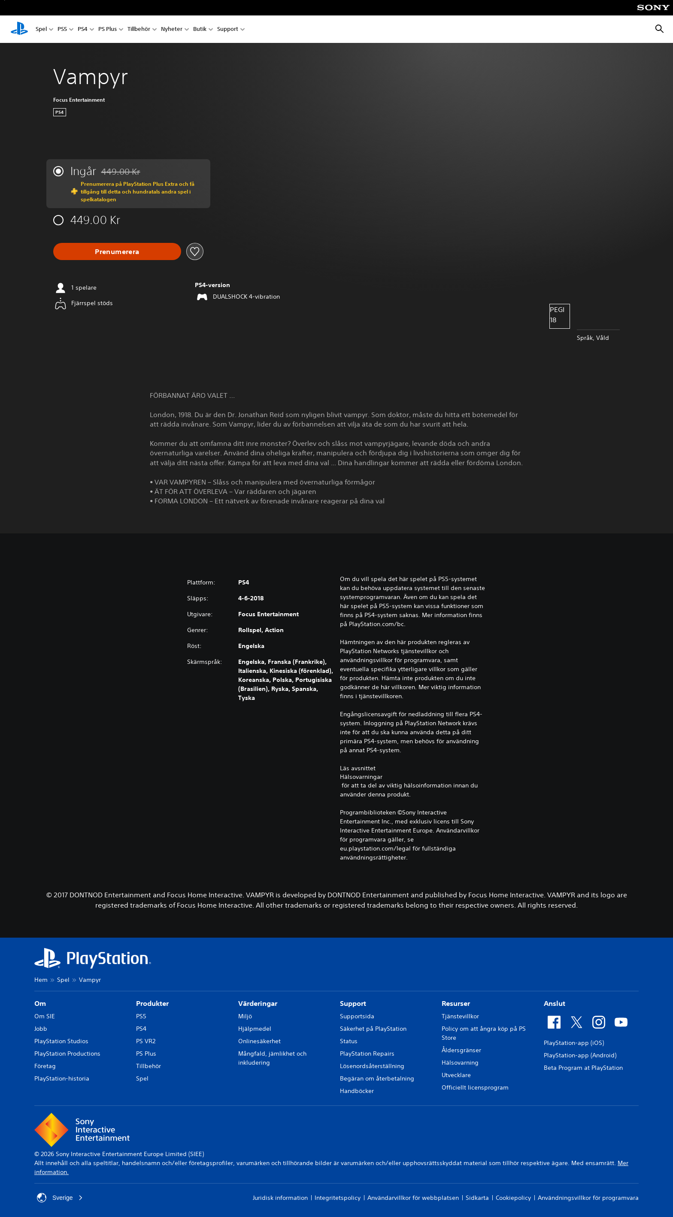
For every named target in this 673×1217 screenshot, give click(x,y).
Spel (41, 29)
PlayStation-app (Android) (580, 1055)
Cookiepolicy (513, 1198)
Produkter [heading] (152, 1003)
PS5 (62, 29)
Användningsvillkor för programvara (588, 1198)
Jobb (40, 1028)
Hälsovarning (460, 1062)
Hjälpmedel (254, 1028)
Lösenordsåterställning (372, 1066)
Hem (41, 980)
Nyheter (171, 29)
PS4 (83, 29)
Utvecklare (456, 1075)
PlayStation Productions (67, 1053)
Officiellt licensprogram (475, 1087)
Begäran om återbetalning (377, 1078)
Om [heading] (40, 1003)
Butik (199, 29)
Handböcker (357, 1091)
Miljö (245, 1016)
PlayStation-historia (61, 1078)
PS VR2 (145, 1041)
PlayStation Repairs (367, 1053)
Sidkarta (477, 1198)
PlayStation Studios (61, 1041)
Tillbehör (138, 29)
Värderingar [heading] (257, 1003)
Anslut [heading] (554, 1003)
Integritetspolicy (338, 1198)
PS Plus (107, 29)
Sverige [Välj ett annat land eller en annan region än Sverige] (59, 1197)
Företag (45, 1066)
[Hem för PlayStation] (19, 29)
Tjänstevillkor (460, 1016)
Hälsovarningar (361, 777)
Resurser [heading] (456, 1003)
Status (349, 1041)
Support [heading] (353, 1003)
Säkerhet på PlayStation (373, 1028)
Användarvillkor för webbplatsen (413, 1198)
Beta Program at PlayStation (583, 1068)
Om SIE (44, 1016)
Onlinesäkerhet (259, 1041)
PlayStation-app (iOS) (574, 1043)
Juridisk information (280, 1198)
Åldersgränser (461, 1050)
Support (227, 29)
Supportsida (357, 1016)
